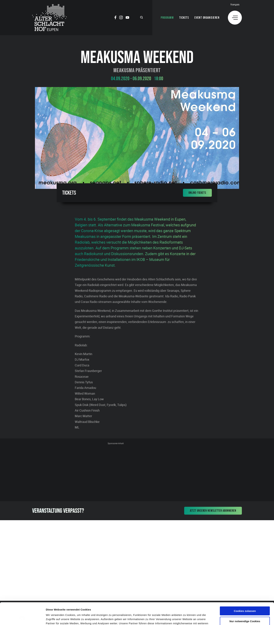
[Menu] (235, 18)
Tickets (184, 17)
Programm (167, 17)
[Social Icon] (115, 18)
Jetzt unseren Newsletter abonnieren (213, 510)
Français (234, 4)
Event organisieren (206, 17)
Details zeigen (186, 618)
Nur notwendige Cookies (244, 600)
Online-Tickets (197, 192)
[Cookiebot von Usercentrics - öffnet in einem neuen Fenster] (22, 618)
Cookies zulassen (245, 590)
